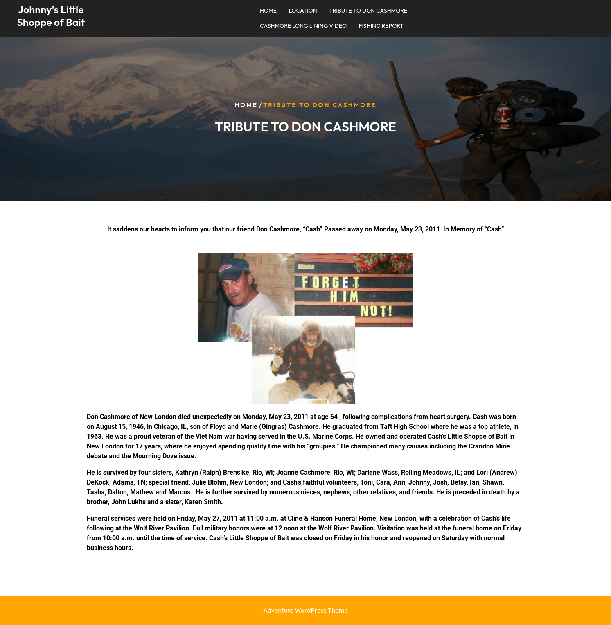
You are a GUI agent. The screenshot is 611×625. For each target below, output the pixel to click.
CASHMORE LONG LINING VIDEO (303, 25)
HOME (268, 10)
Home (246, 105)
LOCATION (303, 10)
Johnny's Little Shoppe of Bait (51, 16)
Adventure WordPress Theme (305, 610)
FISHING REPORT (381, 25)
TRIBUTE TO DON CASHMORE (368, 10)
